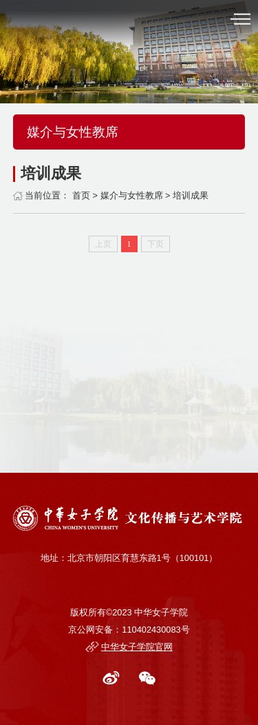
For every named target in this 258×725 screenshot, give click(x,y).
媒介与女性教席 (131, 195)
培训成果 (190, 195)
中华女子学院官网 (137, 647)
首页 (81, 195)
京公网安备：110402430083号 (128, 629)
